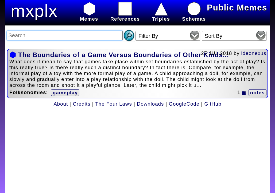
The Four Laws (113, 104)
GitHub (213, 104)
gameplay (65, 92)
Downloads (150, 104)
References (125, 16)
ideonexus (253, 53)
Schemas (194, 16)
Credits (81, 104)
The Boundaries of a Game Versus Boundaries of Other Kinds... (123, 54)
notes (257, 92)
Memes (89, 16)
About (60, 104)
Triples (161, 16)
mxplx (34, 11)
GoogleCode (184, 104)
